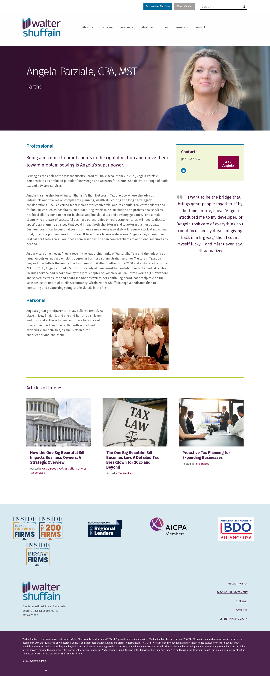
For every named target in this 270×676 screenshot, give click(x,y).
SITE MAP (242, 601)
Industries (146, 27)
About (86, 27)
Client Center (184, 6)
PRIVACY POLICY (237, 583)
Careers (180, 27)
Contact (199, 27)
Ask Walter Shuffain (158, 6)
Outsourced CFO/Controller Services (64, 468)
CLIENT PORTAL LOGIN (234, 618)
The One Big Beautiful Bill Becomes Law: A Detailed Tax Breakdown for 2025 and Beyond (132, 460)
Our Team (106, 27)
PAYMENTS (241, 609)
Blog (166, 27)
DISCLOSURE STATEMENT (232, 592)
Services (124, 27)
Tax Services (37, 472)
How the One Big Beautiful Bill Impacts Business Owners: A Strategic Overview (57, 457)
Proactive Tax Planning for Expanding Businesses (206, 455)
